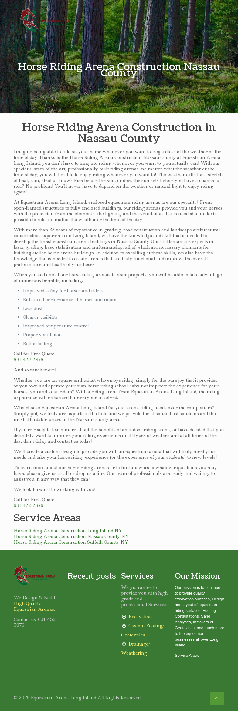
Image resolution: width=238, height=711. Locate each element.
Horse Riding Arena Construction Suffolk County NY (71, 542)
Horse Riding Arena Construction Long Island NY (68, 531)
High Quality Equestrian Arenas (34, 606)
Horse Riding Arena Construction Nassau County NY (71, 536)
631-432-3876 (28, 360)
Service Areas (187, 655)
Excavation (140, 617)
